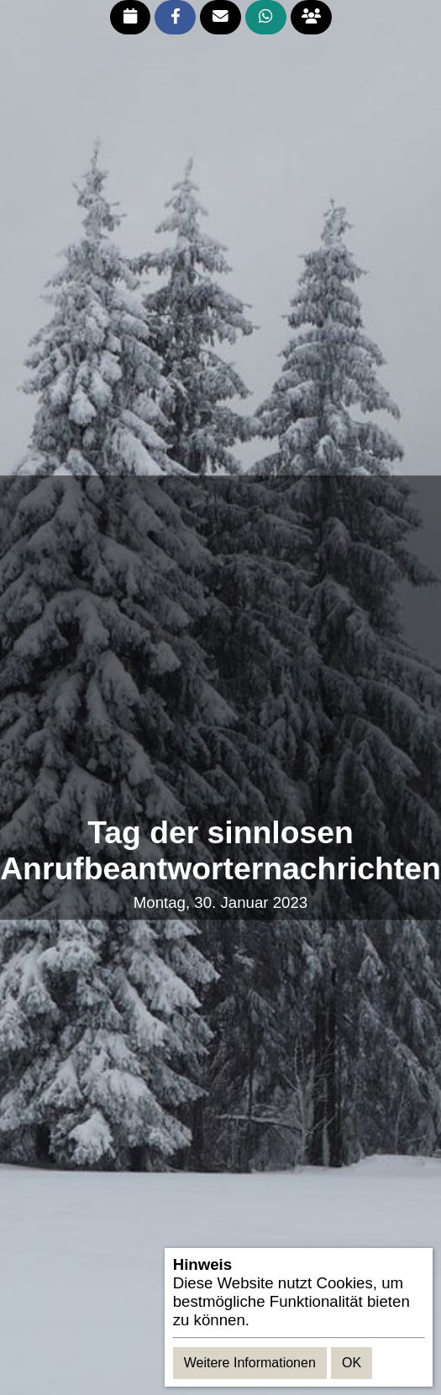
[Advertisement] (163, 646)
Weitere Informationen (250, 1363)
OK (351, 1363)
